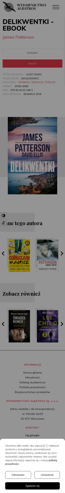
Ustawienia (47, 474)
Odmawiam (18, 474)
